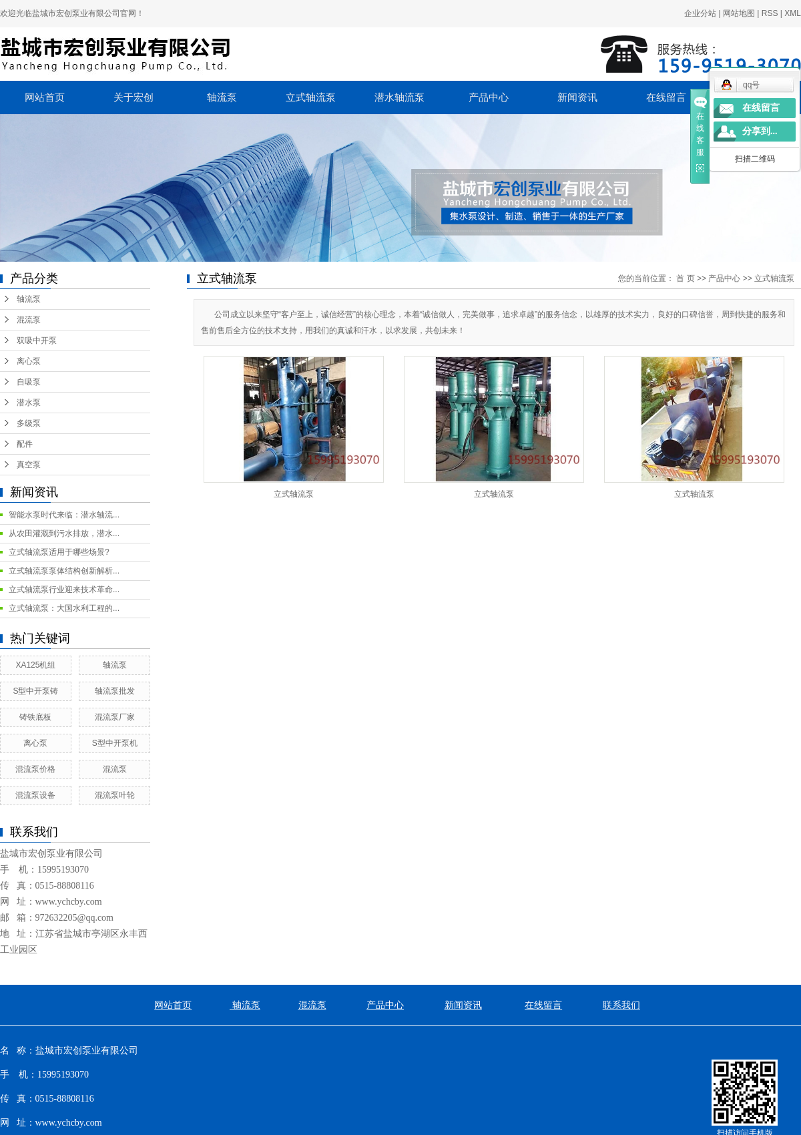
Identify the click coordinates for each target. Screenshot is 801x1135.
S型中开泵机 (115, 743)
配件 (25, 444)
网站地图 (739, 13)
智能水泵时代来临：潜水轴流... (64, 514)
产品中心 (489, 97)
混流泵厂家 (115, 717)
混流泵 (29, 319)
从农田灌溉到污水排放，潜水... (64, 533)
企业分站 (700, 13)
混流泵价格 (35, 769)
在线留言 (666, 97)
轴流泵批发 (115, 691)
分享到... (760, 131)
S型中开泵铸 (35, 691)
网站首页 (45, 97)
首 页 (685, 278)
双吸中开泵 (37, 340)
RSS (770, 13)
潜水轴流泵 (399, 97)
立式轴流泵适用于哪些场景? (59, 552)
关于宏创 (133, 97)
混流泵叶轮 (115, 795)
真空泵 (29, 464)
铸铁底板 (35, 717)
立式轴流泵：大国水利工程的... (64, 608)
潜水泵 (29, 402)
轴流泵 (222, 97)
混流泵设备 (35, 795)
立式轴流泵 (311, 97)
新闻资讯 (577, 97)
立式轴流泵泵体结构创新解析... (64, 571)
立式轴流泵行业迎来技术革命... (64, 589)
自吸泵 (29, 382)
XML (792, 13)
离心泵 (29, 361)
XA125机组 (35, 665)
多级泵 (29, 423)
